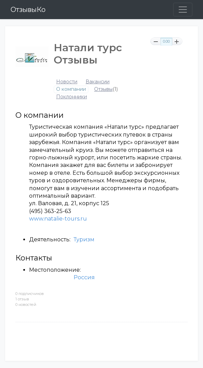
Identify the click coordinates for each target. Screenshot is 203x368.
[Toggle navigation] (182, 9)
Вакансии (98, 82)
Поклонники (71, 97)
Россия (84, 277)
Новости (66, 82)
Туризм (84, 239)
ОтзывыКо (28, 9)
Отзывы (103, 89)
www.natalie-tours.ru (58, 218)
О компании (71, 89)
